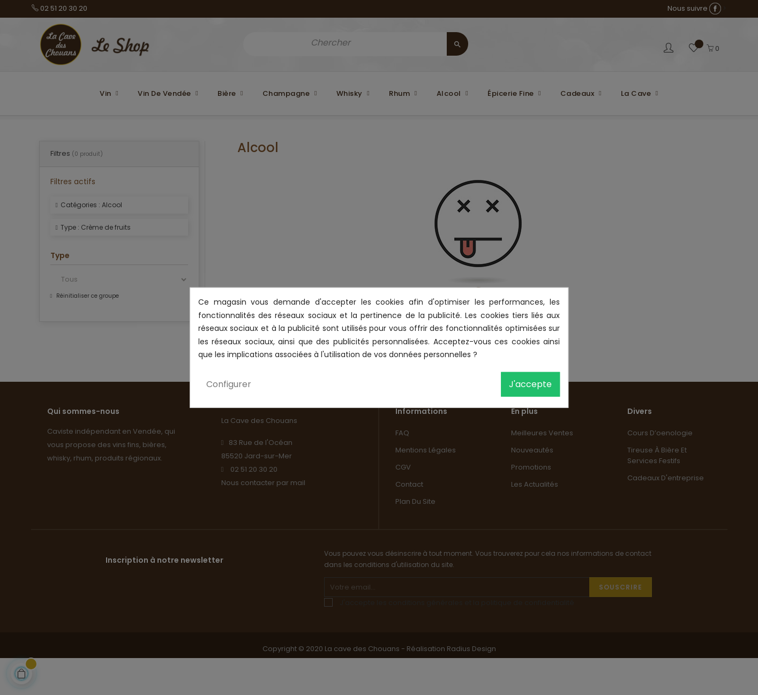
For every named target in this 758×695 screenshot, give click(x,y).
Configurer (228, 383)
